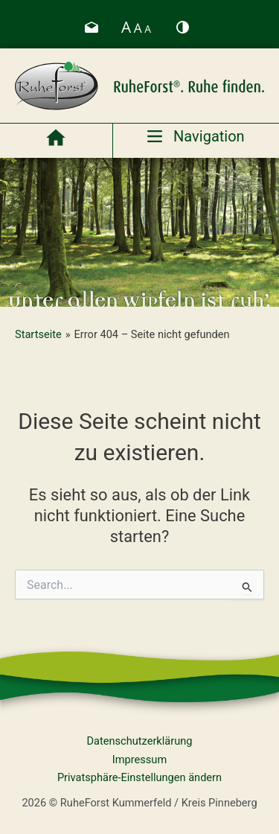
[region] (139, 232)
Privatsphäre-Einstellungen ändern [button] (139, 777)
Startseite (38, 334)
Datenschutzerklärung (140, 741)
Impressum (139, 759)
